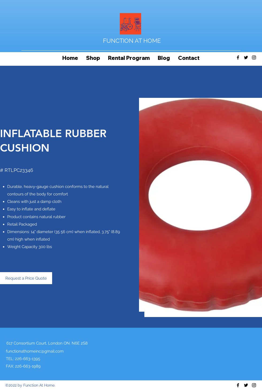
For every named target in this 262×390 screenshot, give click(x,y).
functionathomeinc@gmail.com (35, 351)
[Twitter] (246, 57)
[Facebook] (238, 57)
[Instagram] (254, 57)
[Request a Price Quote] (26, 278)
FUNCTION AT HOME (132, 40)
